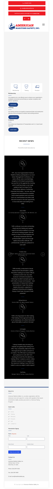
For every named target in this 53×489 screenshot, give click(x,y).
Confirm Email (30, 444)
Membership (16, 90)
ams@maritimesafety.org (28, 8)
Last (28, 435)
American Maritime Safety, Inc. (31, 484)
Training (27, 90)
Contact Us (13, 423)
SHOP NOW (13, 129)
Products (37, 90)
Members (13, 416)
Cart (12, 421)
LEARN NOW (13, 117)
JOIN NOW (13, 104)
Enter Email (11, 444)
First (9, 435)
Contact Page (36, 13)
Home (12, 411)
